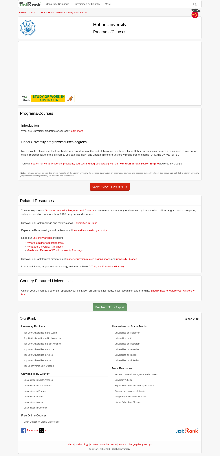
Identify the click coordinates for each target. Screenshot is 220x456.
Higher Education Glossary (128, 402)
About (71, 444)
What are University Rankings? (45, 246)
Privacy (122, 444)
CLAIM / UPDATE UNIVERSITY (109, 186)
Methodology (82, 444)
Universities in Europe (35, 391)
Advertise (104, 444)
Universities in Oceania (35, 408)
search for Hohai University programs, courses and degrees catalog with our (95, 163)
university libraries (126, 259)
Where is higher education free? (45, 242)
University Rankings (57, 4)
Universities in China (85, 223)
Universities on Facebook (127, 333)
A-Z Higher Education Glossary (106, 266)
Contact (94, 444)
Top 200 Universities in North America (43, 338)
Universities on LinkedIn (127, 360)
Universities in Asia (33, 402)
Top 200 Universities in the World (40, 333)
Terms (114, 444)
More (108, 4)
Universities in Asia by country (89, 230)
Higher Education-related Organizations (134, 385)
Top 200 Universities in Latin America (42, 344)
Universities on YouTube (127, 349)
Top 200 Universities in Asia (37, 360)
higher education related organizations (88, 259)
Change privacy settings (140, 444)
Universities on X (123, 338)
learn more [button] (77, 131)
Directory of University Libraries (130, 391)
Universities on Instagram (127, 344)
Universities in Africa (34, 396)
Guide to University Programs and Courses (69, 210)
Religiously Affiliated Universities (131, 396)
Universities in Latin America (38, 385)
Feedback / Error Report (109, 307)
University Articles (123, 380)
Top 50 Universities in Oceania (39, 366)
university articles (43, 237)
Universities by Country (86, 4)
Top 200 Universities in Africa (38, 355)
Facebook (29, 430)
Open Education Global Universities (42, 422)
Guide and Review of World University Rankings (55, 250)
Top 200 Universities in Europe (39, 349)
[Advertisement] (109, 65)
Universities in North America (38, 380)
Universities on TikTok (126, 355)
